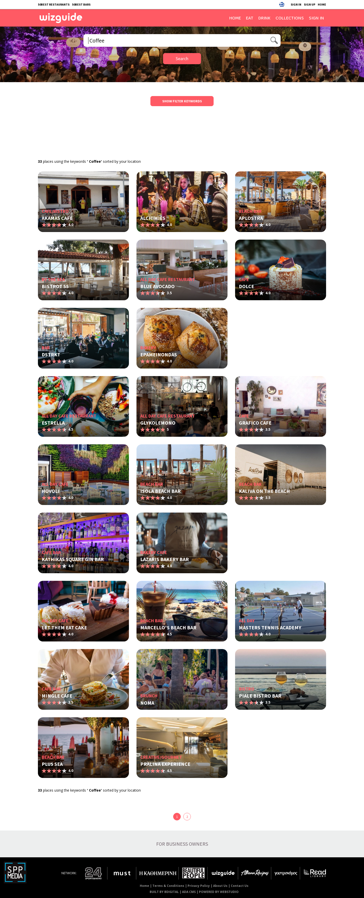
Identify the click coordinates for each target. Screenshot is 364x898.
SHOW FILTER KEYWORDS (182, 101)
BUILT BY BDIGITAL (164, 892)
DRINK (264, 18)
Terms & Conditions (168, 886)
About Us (220, 886)
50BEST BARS (81, 4)
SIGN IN (296, 4)
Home (144, 886)
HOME (322, 4)
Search (182, 58)
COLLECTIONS (290, 18)
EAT (249, 18)
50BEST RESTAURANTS (54, 4)
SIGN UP (309, 4)
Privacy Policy (199, 886)
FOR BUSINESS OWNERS (182, 844)
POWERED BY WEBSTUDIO (219, 892)
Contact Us (239, 886)
